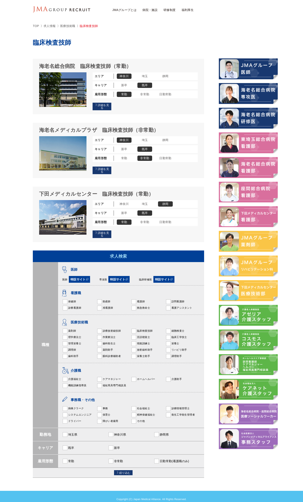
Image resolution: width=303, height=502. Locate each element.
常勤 (68, 455)
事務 (102, 402)
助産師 (103, 295)
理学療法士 (71, 331)
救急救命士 (140, 302)
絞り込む (123, 466)
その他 (138, 415)
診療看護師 (71, 302)
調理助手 (174, 350)
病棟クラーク (73, 402)
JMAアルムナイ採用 (259, 10)
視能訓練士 (140, 337)
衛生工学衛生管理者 (180, 408)
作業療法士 (106, 331)
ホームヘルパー (143, 373)
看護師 (138, 295)
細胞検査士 (175, 325)
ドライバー (71, 415)
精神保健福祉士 (143, 408)
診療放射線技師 (109, 325)
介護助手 (174, 373)
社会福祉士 (140, 402)
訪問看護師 (175, 295)
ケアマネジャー (109, 373)
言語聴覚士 (140, 331)
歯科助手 (70, 350)
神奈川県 (117, 428)
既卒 (68, 441)
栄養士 (172, 337)
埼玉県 (69, 428)
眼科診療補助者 (109, 350)
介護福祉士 (71, 373)
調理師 (69, 344)
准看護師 (105, 302)
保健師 (69, 295)
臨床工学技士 (176, 331)
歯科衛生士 (106, 337)
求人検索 (214, 10)
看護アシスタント (179, 302)
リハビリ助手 (176, 344)
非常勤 (115, 455)
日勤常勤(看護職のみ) (171, 455)
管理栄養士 (71, 337)
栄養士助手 (140, 350)
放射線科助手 (142, 344)
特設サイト (79, 273)
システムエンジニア (77, 408)
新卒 (114, 441)
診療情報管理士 (178, 402)
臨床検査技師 (142, 325)
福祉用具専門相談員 (111, 379)
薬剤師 (69, 325)
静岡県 (161, 428)
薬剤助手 (105, 344)
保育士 (103, 408)
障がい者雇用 (107, 415)
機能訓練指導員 (74, 379)
